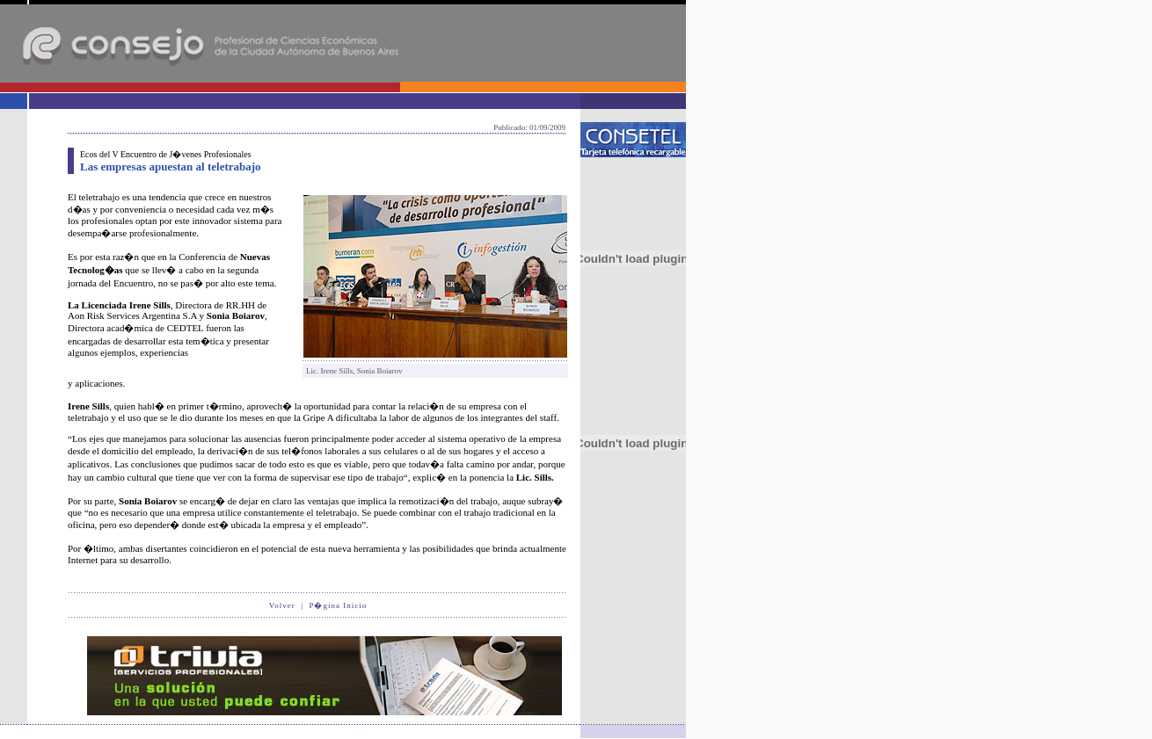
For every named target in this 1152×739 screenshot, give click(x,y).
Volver (282, 605)
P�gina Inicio (338, 605)
